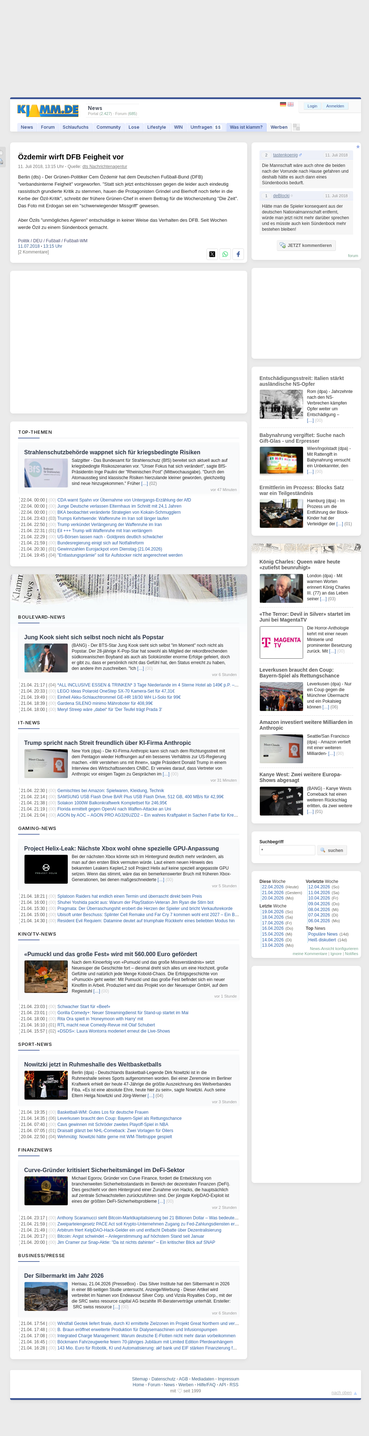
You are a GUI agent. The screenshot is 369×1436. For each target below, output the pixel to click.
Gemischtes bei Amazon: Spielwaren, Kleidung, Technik (110, 790)
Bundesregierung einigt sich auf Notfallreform (100, 542)
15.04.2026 (273, 934)
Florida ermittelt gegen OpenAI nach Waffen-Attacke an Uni (114, 809)
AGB (183, 1379)
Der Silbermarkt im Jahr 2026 (64, 1276)
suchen (331, 850)
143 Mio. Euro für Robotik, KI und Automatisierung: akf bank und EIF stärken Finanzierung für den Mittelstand (162, 1348)
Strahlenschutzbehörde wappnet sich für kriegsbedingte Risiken (112, 452)
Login (312, 106)
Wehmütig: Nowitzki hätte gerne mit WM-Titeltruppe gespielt (114, 1136)
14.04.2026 (273, 939)
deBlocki (281, 195)
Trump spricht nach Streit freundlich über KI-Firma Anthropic (107, 743)
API (222, 1384)
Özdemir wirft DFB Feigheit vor (71, 157)
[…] (144, 483)
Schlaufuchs (76, 127)
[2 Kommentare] (33, 252)
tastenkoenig (285, 155)
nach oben (342, 1392)
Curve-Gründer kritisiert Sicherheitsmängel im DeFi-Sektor (104, 1170)
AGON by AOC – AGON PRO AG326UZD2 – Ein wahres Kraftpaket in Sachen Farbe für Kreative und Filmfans (163, 815)
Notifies (351, 953)
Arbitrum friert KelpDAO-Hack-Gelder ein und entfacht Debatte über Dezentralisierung (139, 1230)
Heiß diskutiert (322, 939)
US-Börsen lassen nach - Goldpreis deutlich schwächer (110, 536)
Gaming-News (37, 828)
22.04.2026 (273, 886)
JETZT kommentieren (306, 245)
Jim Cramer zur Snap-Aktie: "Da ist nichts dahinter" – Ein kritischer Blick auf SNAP (136, 1242)
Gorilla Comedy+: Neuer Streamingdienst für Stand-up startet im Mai (122, 1012)
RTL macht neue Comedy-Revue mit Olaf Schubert (106, 1025)
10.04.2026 (319, 898)
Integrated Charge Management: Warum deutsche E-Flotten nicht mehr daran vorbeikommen (146, 1335)
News (27, 127)
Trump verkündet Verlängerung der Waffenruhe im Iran (109, 524)
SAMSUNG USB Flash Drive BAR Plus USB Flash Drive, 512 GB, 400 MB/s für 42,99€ (140, 796)
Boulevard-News (41, 617)
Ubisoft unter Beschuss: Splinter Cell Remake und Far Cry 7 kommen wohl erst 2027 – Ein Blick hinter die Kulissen (167, 914)
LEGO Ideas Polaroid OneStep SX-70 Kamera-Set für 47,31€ (116, 691)
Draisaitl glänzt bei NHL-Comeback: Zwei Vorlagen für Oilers (115, 1130)
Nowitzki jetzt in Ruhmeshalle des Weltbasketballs (92, 1064)
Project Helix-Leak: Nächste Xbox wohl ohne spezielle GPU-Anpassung (121, 848)
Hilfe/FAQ (206, 1384)
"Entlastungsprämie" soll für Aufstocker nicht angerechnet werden (119, 555)
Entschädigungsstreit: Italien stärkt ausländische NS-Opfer (301, 381)
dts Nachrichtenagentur (105, 166)
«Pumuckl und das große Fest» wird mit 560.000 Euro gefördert (110, 954)
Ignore (336, 953)
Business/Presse (41, 1255)
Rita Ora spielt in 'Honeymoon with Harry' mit (100, 1018)
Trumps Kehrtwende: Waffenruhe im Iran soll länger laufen (113, 518)
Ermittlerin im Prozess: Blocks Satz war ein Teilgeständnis (301, 490)
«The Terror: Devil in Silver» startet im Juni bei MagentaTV (304, 617)
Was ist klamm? (246, 127)
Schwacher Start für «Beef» (83, 1006)
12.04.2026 (319, 886)
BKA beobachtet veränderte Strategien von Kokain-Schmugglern (119, 512)
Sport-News (35, 1044)
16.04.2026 (273, 928)
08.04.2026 (319, 909)
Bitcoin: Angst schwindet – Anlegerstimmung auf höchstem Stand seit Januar (130, 1236)
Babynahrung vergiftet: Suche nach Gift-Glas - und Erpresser (301, 438)
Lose (134, 127)
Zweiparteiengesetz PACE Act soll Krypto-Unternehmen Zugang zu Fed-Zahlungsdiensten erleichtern (154, 1224)
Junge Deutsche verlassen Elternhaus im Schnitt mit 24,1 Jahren (119, 506)
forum (353, 255)
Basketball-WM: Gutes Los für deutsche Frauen (102, 1112)
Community (109, 127)
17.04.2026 (273, 922)
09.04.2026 (319, 903)
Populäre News (323, 934)
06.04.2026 (319, 920)
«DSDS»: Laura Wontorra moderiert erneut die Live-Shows (113, 1031)
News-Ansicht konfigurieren (334, 948)
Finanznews (35, 1150)
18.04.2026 (273, 917)
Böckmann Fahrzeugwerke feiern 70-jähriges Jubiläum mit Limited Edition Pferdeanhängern (145, 1341)
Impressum (228, 1379)
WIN (178, 127)
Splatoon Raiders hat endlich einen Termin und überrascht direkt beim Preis (129, 896)
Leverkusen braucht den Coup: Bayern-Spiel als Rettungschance (119, 1118)
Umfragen (206, 127)
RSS (234, 1384)
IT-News (29, 722)
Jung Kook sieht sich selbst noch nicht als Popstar (94, 637)
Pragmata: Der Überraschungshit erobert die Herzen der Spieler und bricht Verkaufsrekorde (144, 908)
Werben (279, 127)
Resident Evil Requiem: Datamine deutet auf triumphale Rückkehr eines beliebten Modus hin (146, 920)
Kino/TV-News (37, 934)
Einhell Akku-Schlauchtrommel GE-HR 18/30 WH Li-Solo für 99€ (119, 697)
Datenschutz (163, 1379)
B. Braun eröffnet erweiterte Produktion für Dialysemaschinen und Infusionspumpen (137, 1329)
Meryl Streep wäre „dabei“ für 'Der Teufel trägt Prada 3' (109, 709)
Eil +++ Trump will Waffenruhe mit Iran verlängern (104, 530)
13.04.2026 (273, 945)
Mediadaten (203, 1379)
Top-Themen (35, 432)
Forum (48, 127)
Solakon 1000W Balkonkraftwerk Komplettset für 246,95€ (112, 802)
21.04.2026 (273, 892)
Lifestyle (156, 127)
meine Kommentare (310, 953)
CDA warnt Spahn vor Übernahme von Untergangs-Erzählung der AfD (124, 500)
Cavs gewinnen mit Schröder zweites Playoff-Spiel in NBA (112, 1124)
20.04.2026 (273, 898)
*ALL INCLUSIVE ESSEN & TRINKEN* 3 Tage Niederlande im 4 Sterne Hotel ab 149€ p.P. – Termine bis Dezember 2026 (173, 685)
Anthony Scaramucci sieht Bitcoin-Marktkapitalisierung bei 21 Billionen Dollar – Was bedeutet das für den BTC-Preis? (169, 1217)
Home (138, 1384)
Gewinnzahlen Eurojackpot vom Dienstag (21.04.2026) (109, 549)
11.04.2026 (319, 892)
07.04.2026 (319, 915)
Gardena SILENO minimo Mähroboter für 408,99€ (105, 703)
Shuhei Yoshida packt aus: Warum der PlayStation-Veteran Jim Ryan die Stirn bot (135, 902)
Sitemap (140, 1379)
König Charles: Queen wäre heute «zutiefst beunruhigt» (299, 564)
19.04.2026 (273, 911)
